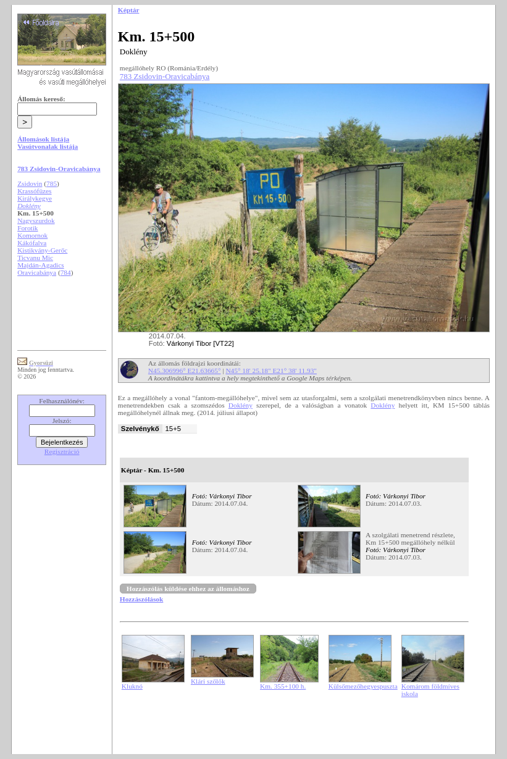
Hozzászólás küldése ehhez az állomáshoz (188, 588)
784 (66, 272)
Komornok (32, 235)
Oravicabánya (36, 272)
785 (51, 183)
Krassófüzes (34, 191)
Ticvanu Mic (35, 257)
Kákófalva (31, 242)
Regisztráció (62, 451)
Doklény (240, 405)
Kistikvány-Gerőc (42, 250)
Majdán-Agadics (40, 265)
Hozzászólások (141, 599)
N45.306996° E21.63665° (184, 370)
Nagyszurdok (35, 220)
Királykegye (34, 198)
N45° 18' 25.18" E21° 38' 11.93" (271, 370)
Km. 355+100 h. (283, 686)
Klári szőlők (208, 681)
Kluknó (132, 686)
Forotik (27, 228)
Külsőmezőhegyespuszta (363, 686)
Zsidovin (29, 183)
